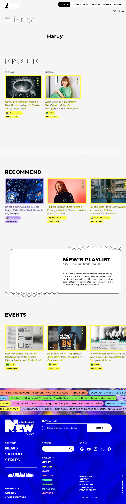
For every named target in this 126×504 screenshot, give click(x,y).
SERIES (107, 4)
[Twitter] (102, 449)
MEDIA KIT (84, 482)
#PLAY (46, 462)
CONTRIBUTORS (15, 497)
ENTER (99, 428)
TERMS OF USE (86, 487)
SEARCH (46, 443)
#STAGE (47, 484)
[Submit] (70, 449)
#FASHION (49, 488)
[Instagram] (95, 449)
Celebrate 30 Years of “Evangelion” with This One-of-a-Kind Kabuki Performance (64, 398)
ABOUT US (12, 488)
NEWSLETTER (49, 421)
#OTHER (47, 493)
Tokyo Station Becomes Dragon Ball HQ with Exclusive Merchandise (59, 403)
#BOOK (47, 479)
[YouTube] (88, 449)
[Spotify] (81, 449)
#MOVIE (47, 475)
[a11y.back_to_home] (10, 5)
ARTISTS (10, 492)
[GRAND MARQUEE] (21, 474)
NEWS (77, 4)
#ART (46, 471)
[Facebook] (109, 449)
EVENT (86, 4)
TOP (114, 11)
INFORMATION (86, 484)
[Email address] (64, 427)
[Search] (58, 449)
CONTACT (84, 479)
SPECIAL (96, 4)
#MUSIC (47, 466)
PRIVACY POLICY (87, 490)
